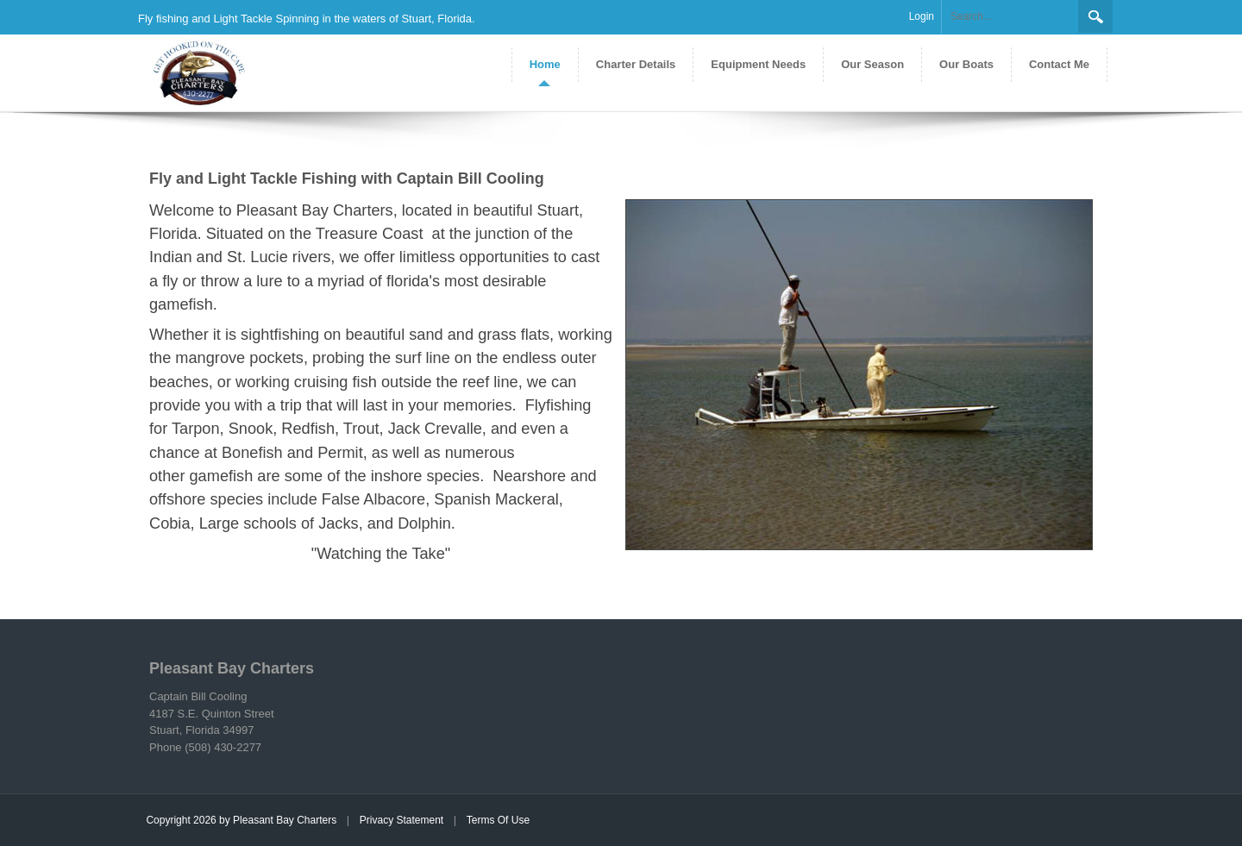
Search (1095, 16)
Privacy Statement (401, 820)
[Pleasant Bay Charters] (194, 72)
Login (921, 16)
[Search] (1010, 17)
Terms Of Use (498, 820)
